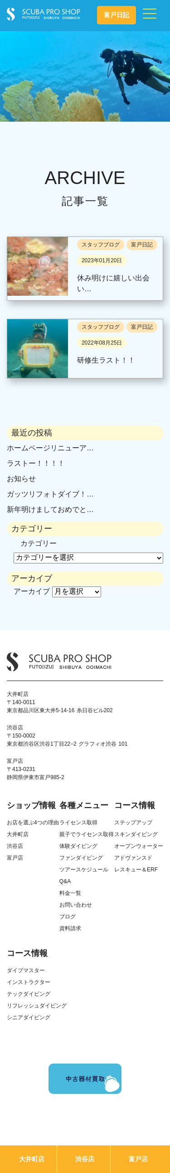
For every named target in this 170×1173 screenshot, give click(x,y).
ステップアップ (133, 822)
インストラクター (28, 982)
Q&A (65, 881)
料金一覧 (70, 893)
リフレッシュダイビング (37, 1006)
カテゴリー (38, 543)
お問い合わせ (75, 905)
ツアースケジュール (83, 869)
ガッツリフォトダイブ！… (50, 494)
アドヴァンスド (133, 858)
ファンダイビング (81, 858)
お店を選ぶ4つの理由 (33, 822)
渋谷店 (84, 1159)
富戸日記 (116, 15)
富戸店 (138, 1159)
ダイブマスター (26, 970)
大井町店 (31, 1159)
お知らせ (21, 478)
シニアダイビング (28, 1017)
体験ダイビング (78, 846)
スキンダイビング (136, 834)
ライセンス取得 (78, 822)
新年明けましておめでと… (50, 509)
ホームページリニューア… (50, 448)
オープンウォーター (138, 846)
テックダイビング (28, 994)
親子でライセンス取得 (86, 834)
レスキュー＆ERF (136, 869)
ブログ (67, 916)
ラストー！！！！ (36, 463)
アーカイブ (32, 591)
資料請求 (70, 928)
